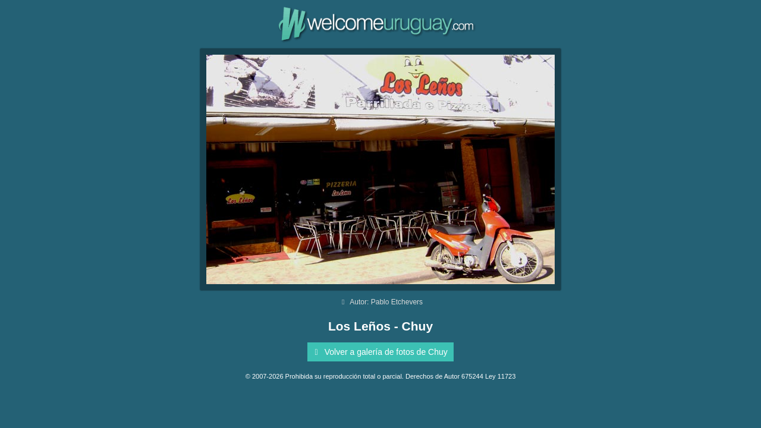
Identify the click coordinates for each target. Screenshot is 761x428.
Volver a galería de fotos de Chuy (379, 352)
